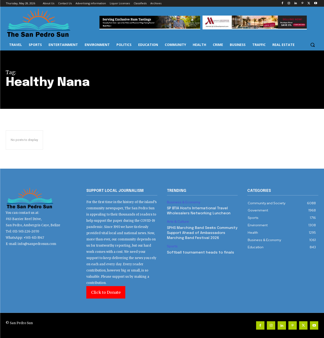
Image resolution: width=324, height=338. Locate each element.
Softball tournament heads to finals (200, 253)
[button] (312, 44)
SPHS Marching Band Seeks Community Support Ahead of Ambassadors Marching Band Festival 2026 (202, 233)
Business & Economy (183, 202)
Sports (172, 246)
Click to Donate (106, 292)
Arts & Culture (178, 222)
